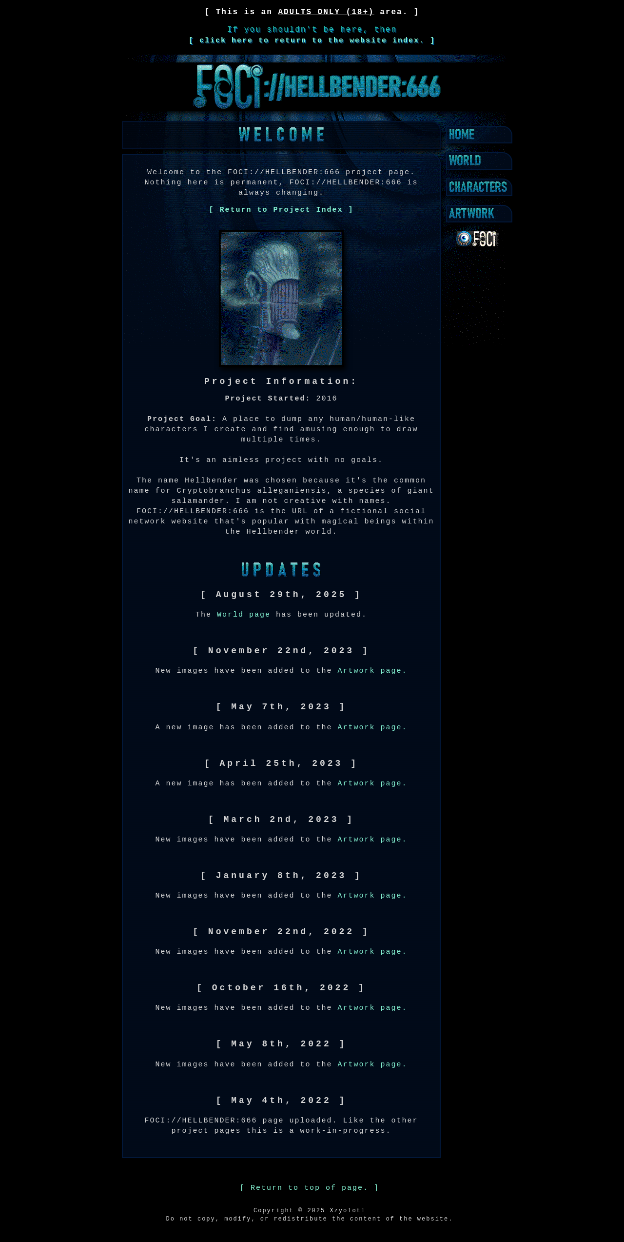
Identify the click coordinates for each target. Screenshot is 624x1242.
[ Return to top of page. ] (309, 1188)
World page (244, 615)
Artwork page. (373, 671)
